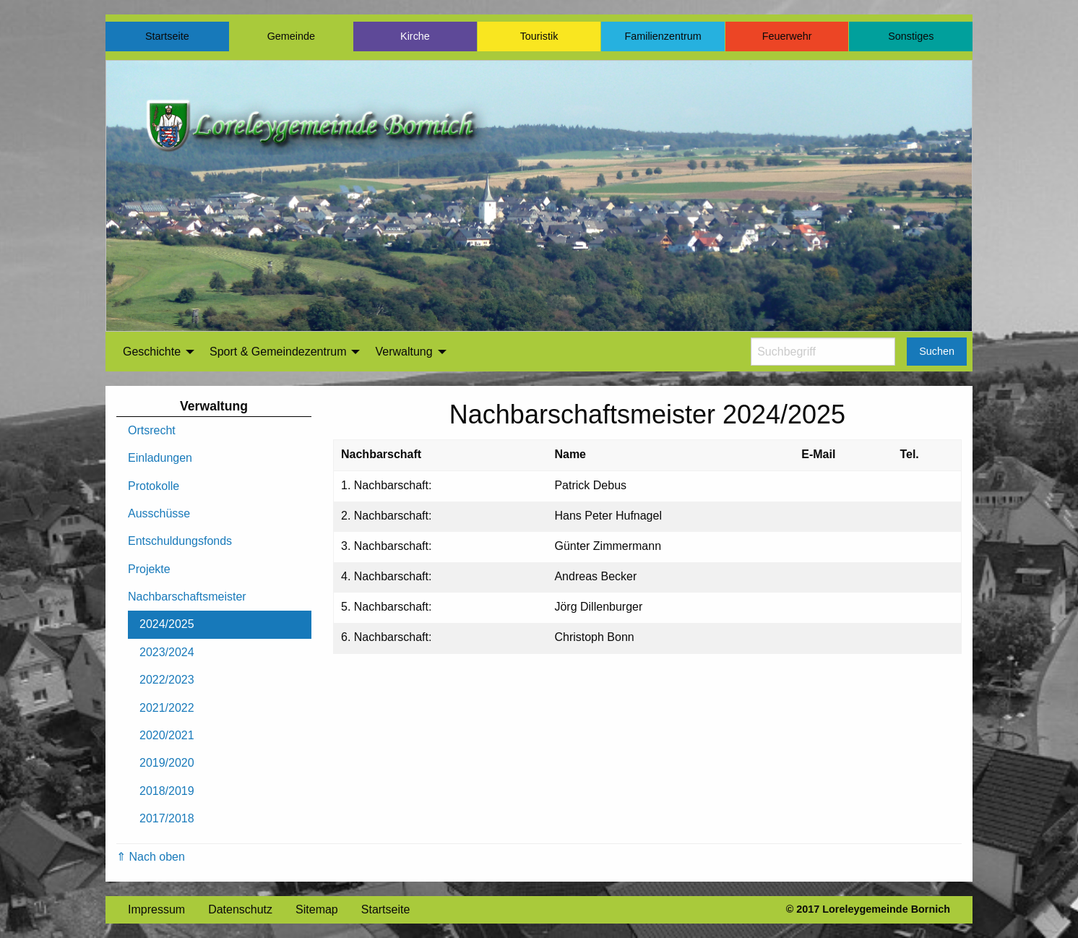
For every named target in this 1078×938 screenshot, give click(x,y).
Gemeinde (291, 36)
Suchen (936, 351)
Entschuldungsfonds (180, 541)
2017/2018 (166, 818)
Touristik (539, 36)
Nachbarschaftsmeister (187, 596)
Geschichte (152, 351)
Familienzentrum (662, 36)
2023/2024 (166, 652)
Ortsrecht (152, 430)
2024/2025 (166, 624)
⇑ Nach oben (150, 857)
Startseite (167, 36)
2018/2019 (166, 791)
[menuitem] (154, 352)
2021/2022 (166, 708)
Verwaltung (403, 351)
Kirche (415, 36)
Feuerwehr (787, 36)
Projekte (149, 569)
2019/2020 (166, 763)
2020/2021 (166, 735)
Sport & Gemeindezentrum (278, 351)
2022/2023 (166, 680)
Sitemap (317, 909)
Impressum (156, 909)
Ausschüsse (159, 513)
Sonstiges (910, 36)
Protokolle (153, 486)
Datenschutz (240, 909)
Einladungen (160, 458)
